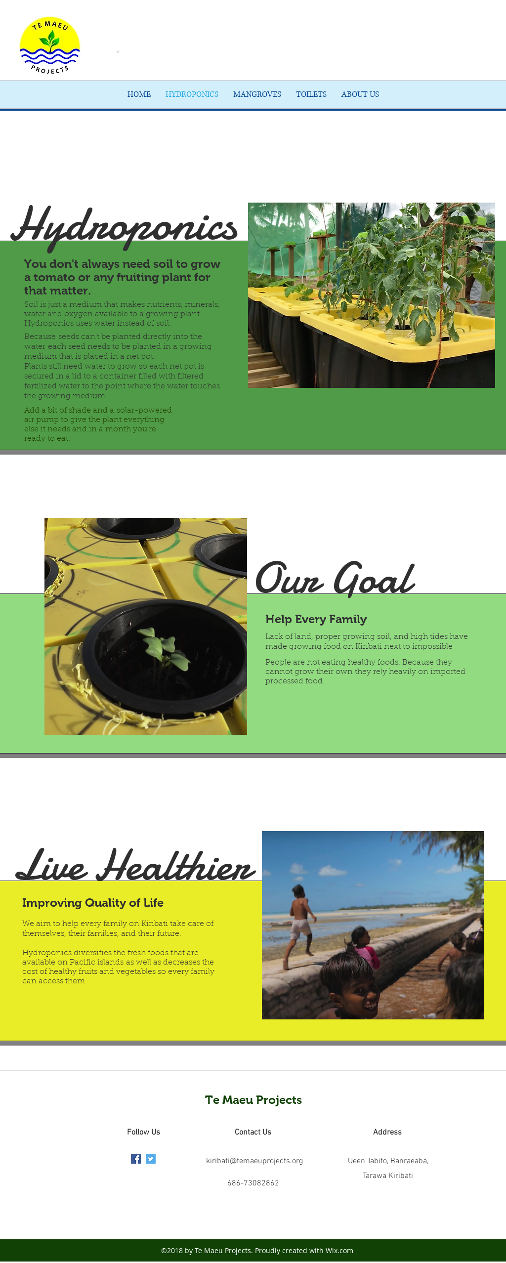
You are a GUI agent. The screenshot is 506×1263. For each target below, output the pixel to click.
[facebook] (136, 1159)
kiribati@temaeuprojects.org (254, 1161)
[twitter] (151, 1159)
